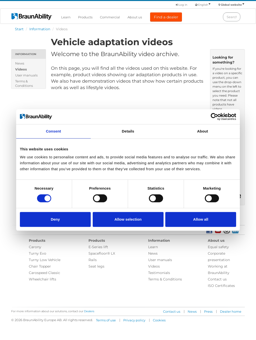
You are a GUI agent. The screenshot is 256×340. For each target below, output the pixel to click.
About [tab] (202, 131)
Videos (21, 69)
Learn (66, 17)
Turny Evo (37, 253)
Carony (35, 247)
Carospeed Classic (44, 273)
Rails (92, 260)
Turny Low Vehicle (44, 260)
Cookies (159, 320)
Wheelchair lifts (42, 279)
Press (208, 311)
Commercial (110, 17)
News (19, 63)
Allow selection (127, 219)
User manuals (26, 75)
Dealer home (230, 311)
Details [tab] (128, 131)
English (204, 4)
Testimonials (159, 273)
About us (135, 17)
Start (19, 29)
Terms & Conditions (24, 83)
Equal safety (218, 247)
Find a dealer (166, 17)
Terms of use (106, 320)
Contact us (217, 279)
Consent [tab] (53, 131)
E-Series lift (98, 247)
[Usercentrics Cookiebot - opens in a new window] (214, 116)
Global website (232, 4)
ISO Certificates (221, 286)
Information (39, 29)
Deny (55, 219)
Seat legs (96, 266)
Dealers (89, 311)
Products (85, 17)
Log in (181, 4)
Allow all (200, 219)
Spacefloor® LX (101, 253)
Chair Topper (40, 266)
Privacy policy (134, 320)
